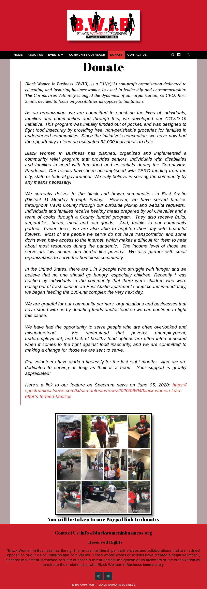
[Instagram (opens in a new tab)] (172, 54)
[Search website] (188, 55)
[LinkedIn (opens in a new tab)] (179, 54)
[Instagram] (99, 576)
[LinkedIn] (108, 576)
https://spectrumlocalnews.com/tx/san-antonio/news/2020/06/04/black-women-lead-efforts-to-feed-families (106, 390)
